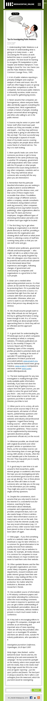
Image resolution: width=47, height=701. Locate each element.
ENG (45, 3)
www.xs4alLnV (21, 366)
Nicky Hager (11, 43)
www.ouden (26, 368)
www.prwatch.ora (30, 361)
